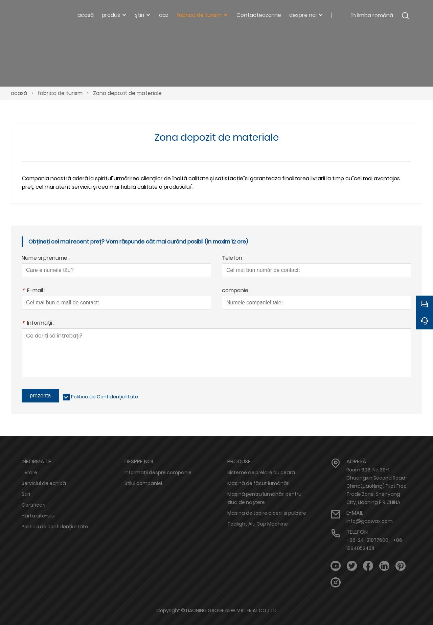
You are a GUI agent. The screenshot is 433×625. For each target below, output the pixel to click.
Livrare (29, 472)
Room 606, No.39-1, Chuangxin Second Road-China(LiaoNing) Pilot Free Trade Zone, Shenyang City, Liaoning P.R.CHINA (377, 486)
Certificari (33, 505)
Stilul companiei (143, 483)
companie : (236, 291)
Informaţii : (38, 323)
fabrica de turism (60, 93)
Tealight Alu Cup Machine (257, 523)
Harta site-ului (38, 515)
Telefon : (233, 258)
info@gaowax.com (369, 521)
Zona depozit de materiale (127, 93)
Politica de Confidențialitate (104, 396)
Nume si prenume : (46, 258)
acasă (19, 93)
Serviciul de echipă (44, 483)
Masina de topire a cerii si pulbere (266, 513)
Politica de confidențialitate (55, 526)
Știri (26, 494)
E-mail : (33, 291)
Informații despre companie (157, 472)
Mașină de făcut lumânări (258, 483)
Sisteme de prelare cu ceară (261, 472)
